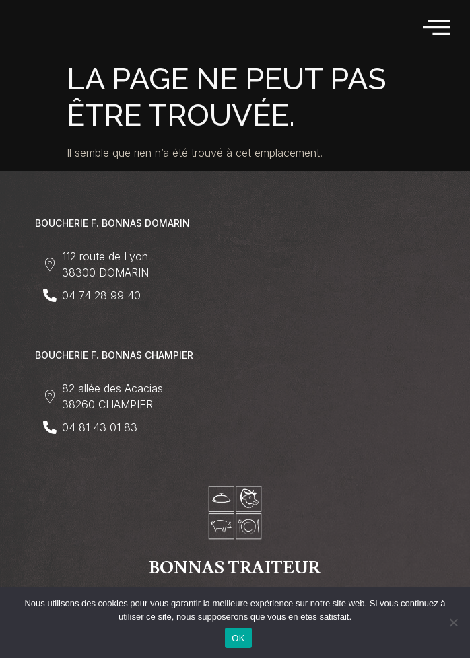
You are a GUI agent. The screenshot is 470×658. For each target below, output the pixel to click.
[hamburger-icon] (437, 27)
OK (238, 638)
